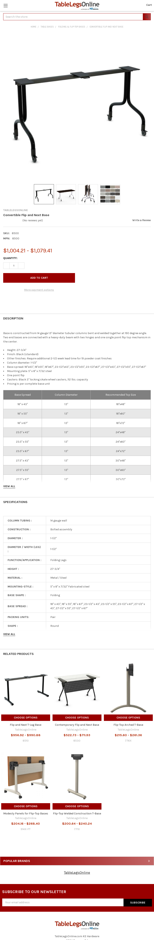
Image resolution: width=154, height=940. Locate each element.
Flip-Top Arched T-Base (128, 725)
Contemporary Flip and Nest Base (77, 725)
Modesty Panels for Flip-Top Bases (25, 813)
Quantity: (10, 258)
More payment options (39, 290)
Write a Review (141, 220)
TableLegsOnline (77, 872)
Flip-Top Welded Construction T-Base (77, 813)
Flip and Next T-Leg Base (25, 725)
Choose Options (25, 717)
